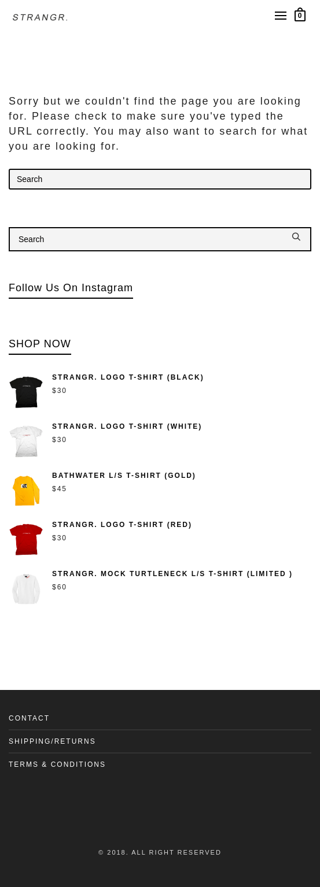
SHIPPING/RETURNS (52, 741)
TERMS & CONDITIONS (57, 764)
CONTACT (29, 718)
